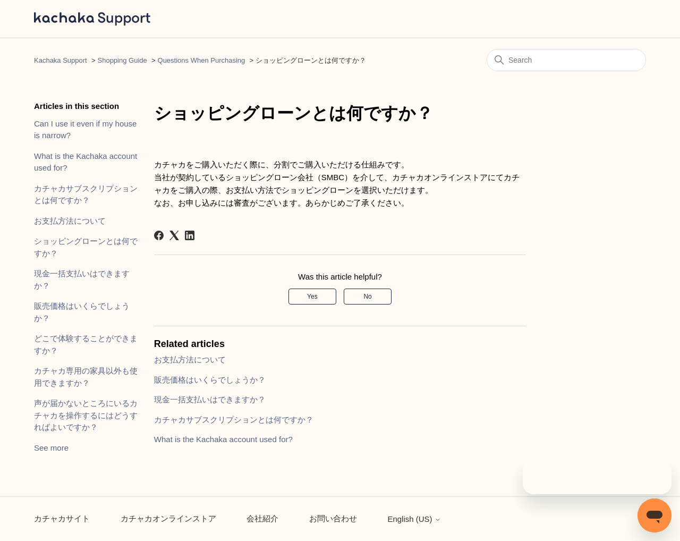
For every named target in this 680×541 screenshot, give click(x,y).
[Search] (566, 60)
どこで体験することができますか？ (86, 344)
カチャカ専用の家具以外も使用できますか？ (86, 376)
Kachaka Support (60, 60)
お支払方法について (70, 220)
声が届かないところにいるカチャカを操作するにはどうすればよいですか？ (86, 415)
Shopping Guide (122, 60)
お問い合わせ (333, 518)
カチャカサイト (62, 518)
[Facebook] (159, 235)
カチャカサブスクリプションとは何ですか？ (86, 194)
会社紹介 (262, 518)
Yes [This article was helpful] (312, 296)
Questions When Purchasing (201, 60)
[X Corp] (174, 235)
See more (51, 447)
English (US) (413, 518)
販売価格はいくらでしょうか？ (82, 312)
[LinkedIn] (189, 235)
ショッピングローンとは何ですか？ (86, 247)
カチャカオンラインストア (168, 518)
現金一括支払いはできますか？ (82, 279)
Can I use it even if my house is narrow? (85, 129)
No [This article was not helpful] (367, 296)
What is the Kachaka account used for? (85, 162)
